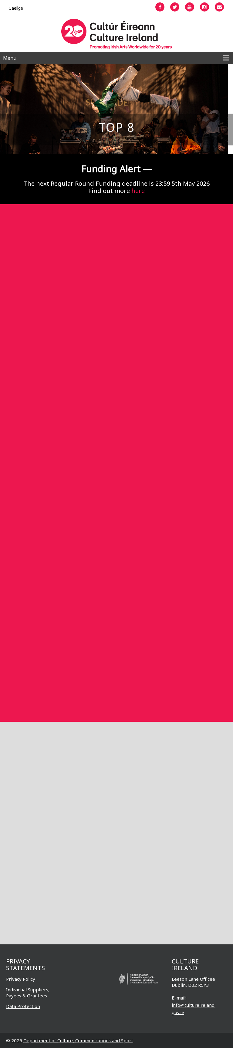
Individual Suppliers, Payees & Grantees (27, 992)
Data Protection (23, 1006)
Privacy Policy (20, 979)
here (138, 191)
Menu (9, 58)
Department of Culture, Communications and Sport (78, 1040)
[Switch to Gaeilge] (15, 8)
